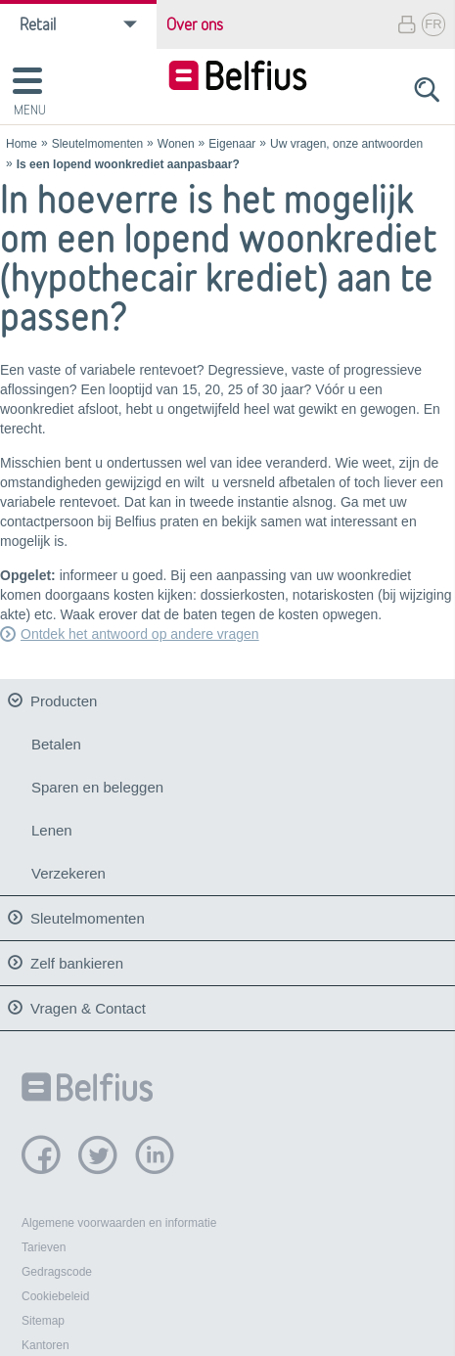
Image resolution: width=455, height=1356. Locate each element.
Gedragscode (57, 1267)
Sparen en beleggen (97, 787)
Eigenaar (231, 144)
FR (433, 24)
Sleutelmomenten (97, 144)
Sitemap (43, 1316)
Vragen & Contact (88, 1002)
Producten (63, 701)
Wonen (176, 144)
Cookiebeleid (55, 1291)
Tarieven (44, 1242)
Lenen (51, 830)
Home (21, 144)
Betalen (56, 744)
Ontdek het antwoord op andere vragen (140, 634)
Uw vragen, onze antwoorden (346, 144)
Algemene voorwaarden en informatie (119, 1218)
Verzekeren (68, 873)
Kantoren (45, 1340)
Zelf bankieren (76, 957)
